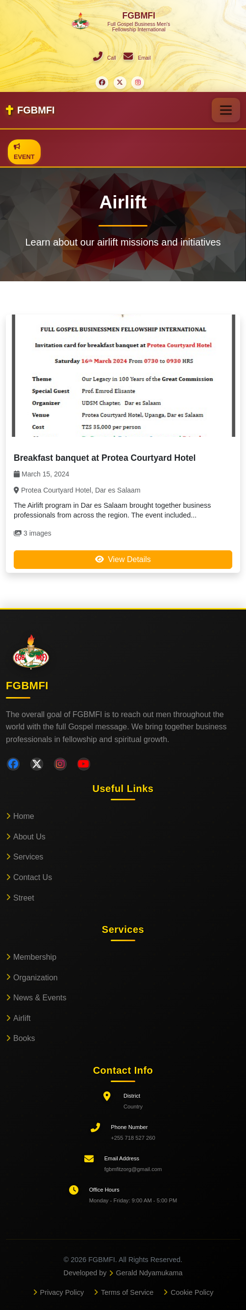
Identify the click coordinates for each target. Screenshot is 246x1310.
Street (23, 898)
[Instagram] (60, 764)
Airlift (22, 1018)
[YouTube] (83, 764)
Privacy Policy (62, 1292)
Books (24, 1038)
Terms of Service (127, 1292)
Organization (35, 977)
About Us (29, 837)
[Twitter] (36, 764)
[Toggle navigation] (226, 110)
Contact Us (32, 877)
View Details (123, 559)
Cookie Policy (192, 1292)
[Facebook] (13, 764)
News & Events (39, 998)
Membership (34, 957)
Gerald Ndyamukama (149, 1273)
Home (23, 816)
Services (28, 857)
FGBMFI (30, 110)
